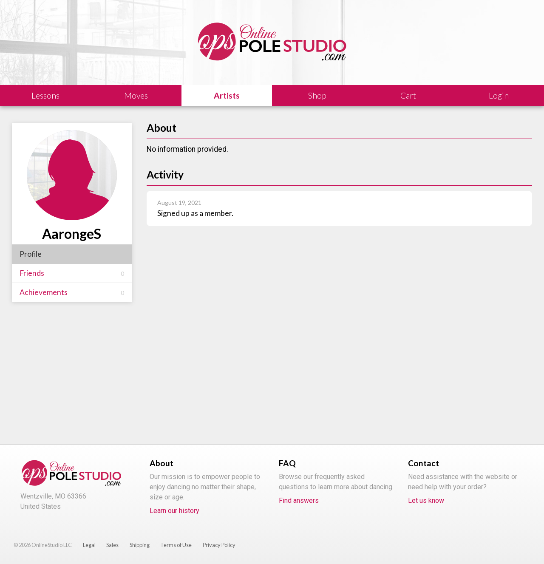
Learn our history (174, 511)
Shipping (140, 544)
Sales (112, 544)
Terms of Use (176, 544)
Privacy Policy (219, 544)
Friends (72, 273)
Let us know (426, 500)
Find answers (299, 500)
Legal (89, 544)
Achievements (72, 292)
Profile (31, 253)
